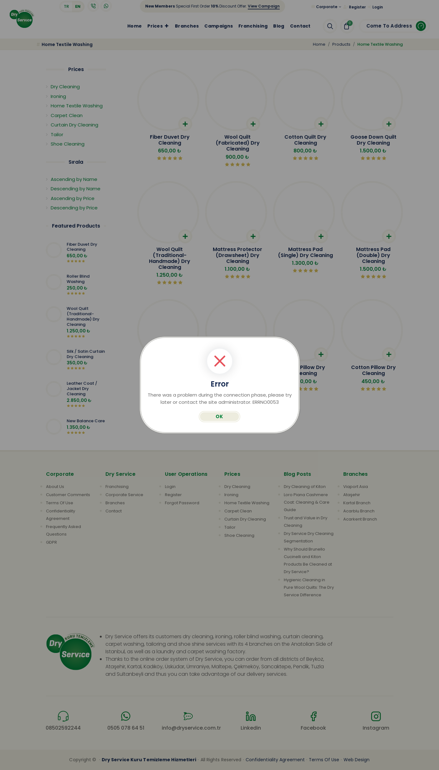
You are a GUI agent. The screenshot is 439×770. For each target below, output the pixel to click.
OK (219, 416)
